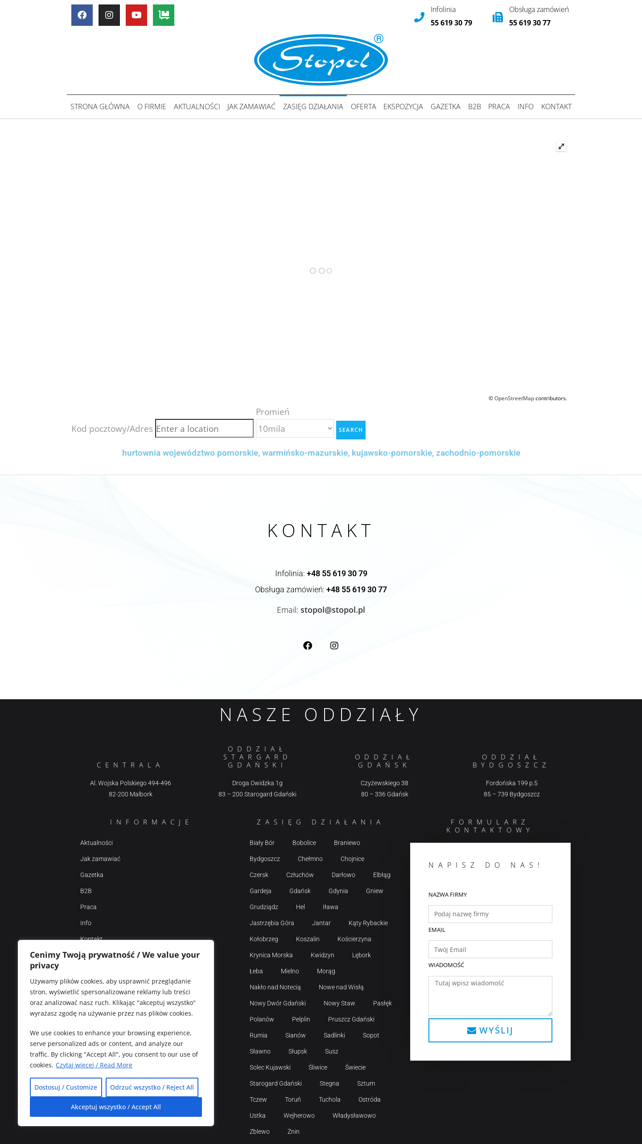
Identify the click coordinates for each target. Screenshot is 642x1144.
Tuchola (330, 1099)
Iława (330, 906)
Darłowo (343, 874)
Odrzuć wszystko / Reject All (152, 1087)
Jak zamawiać (251, 106)
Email (436, 930)
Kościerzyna (354, 939)
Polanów (262, 1019)
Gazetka (446, 106)
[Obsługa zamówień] (498, 17)
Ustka (258, 1115)
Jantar (321, 923)
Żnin (294, 1131)
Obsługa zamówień (539, 9)
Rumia (259, 1035)
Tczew (258, 1099)
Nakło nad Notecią (275, 987)
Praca (499, 106)
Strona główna (100, 106)
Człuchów (300, 874)
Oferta (363, 106)
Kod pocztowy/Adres (112, 428)
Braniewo (347, 842)
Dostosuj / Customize (65, 1087)
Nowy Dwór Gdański (278, 1003)
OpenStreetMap (514, 398)
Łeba (256, 971)
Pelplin (301, 1019)
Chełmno (310, 858)
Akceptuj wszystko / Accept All (116, 1107)
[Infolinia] (419, 17)
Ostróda (369, 1099)
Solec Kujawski (270, 1067)
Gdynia (338, 890)
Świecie (355, 1067)
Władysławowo (354, 1115)
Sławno (260, 1051)
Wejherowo (299, 1115)
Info (526, 106)
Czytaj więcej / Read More (94, 1065)
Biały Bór (262, 842)
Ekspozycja (403, 106)
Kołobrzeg (264, 939)
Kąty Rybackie (368, 923)
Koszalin (308, 939)
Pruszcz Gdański (351, 1019)
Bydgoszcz (265, 858)
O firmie (151, 106)
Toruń (293, 1099)
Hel (300, 906)
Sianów (295, 1035)
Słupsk (297, 1051)
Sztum (366, 1083)
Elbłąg (382, 874)
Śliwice (318, 1067)
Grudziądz (264, 906)
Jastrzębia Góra (272, 923)
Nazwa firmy (447, 894)
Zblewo (260, 1131)
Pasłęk (382, 1003)
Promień (273, 411)
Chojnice (352, 858)
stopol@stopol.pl (332, 609)
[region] (116, 1033)
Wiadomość (446, 965)
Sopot (371, 1035)
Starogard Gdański (276, 1083)
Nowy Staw (339, 1003)
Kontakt (556, 106)
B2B (474, 106)
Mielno (290, 971)
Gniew (374, 890)
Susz (331, 1051)
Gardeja (261, 890)
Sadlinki (334, 1035)
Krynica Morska (271, 955)
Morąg (326, 971)
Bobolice (304, 842)
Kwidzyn (322, 955)
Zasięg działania (313, 106)
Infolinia (443, 9)
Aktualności (197, 106)
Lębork (361, 955)
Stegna (329, 1083)
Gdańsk (300, 890)
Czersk (259, 874)
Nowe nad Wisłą (341, 987)
